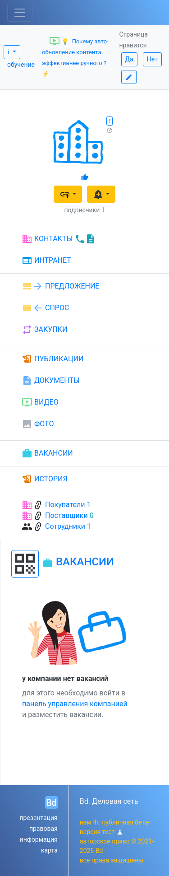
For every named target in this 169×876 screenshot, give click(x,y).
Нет (152, 59)
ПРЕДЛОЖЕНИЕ (60, 286)
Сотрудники (65, 526)
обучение (21, 64)
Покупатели (65, 504)
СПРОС (45, 308)
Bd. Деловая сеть (109, 801)
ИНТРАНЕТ (46, 261)
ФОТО (38, 424)
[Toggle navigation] (19, 13)
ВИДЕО (40, 402)
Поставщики (66, 515)
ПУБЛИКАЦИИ (53, 359)
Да (129, 59)
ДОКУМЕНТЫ (51, 380)
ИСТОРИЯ (45, 479)
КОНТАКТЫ (59, 238)
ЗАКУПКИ (44, 329)
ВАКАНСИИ (47, 453)
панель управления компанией (75, 703)
